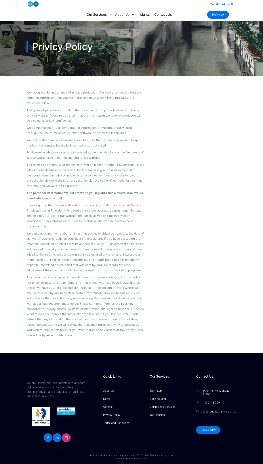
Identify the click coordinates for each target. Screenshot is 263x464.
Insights (144, 14)
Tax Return (156, 390)
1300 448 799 (211, 402)
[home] (43, 14)
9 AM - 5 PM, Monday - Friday (217, 392)
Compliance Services (162, 406)
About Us (122, 14)
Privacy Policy (111, 414)
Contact (108, 406)
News (106, 398)
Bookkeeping (158, 398)
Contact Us (163, 14)
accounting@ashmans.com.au (219, 411)
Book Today (208, 429)
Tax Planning (157, 414)
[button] (101, 15)
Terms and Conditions (116, 422)
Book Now (218, 14)
